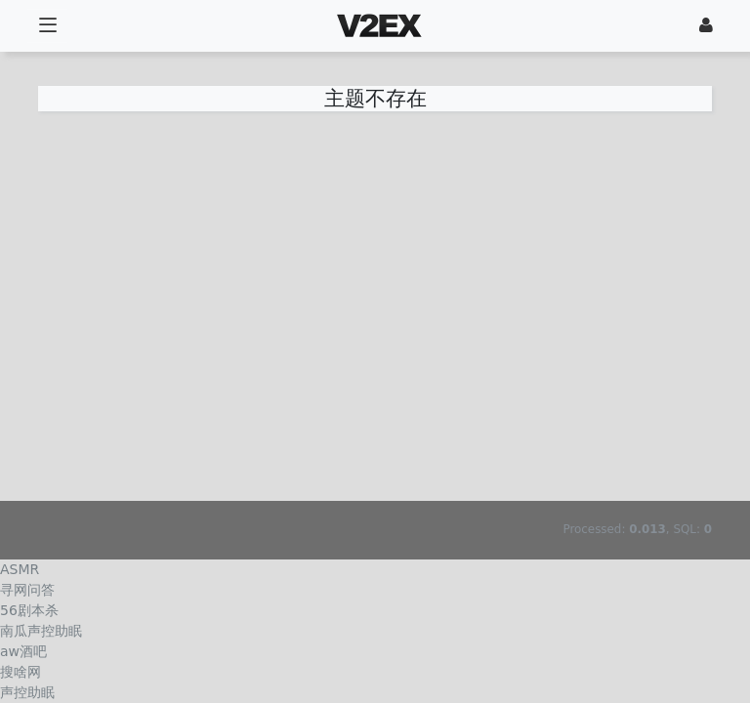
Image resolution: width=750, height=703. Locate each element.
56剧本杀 (29, 610)
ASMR (19, 569)
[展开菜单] (47, 26)
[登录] (706, 26)
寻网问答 (27, 590)
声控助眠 (27, 692)
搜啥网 (20, 672)
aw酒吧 (23, 651)
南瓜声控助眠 (41, 631)
